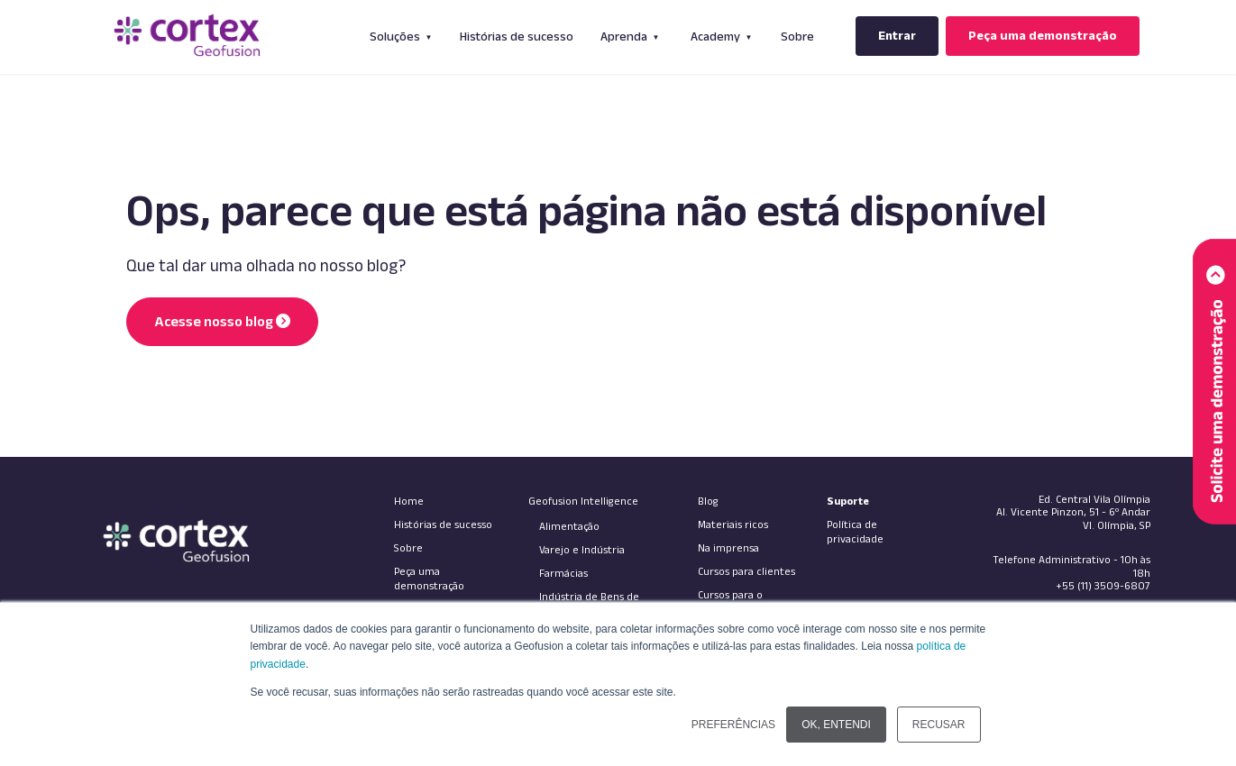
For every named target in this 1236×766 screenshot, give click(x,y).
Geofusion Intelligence (583, 499)
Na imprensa (728, 546)
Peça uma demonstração (1042, 35)
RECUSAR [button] (939, 724)
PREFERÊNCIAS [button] (733, 724)
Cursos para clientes (746, 569)
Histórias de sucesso (516, 36)
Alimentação (569, 524)
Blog (708, 499)
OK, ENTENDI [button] (836, 724)
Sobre (797, 36)
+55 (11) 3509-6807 (1103, 583)
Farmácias (563, 571)
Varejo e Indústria (582, 547)
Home (409, 499)
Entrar (897, 35)
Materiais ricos (733, 522)
